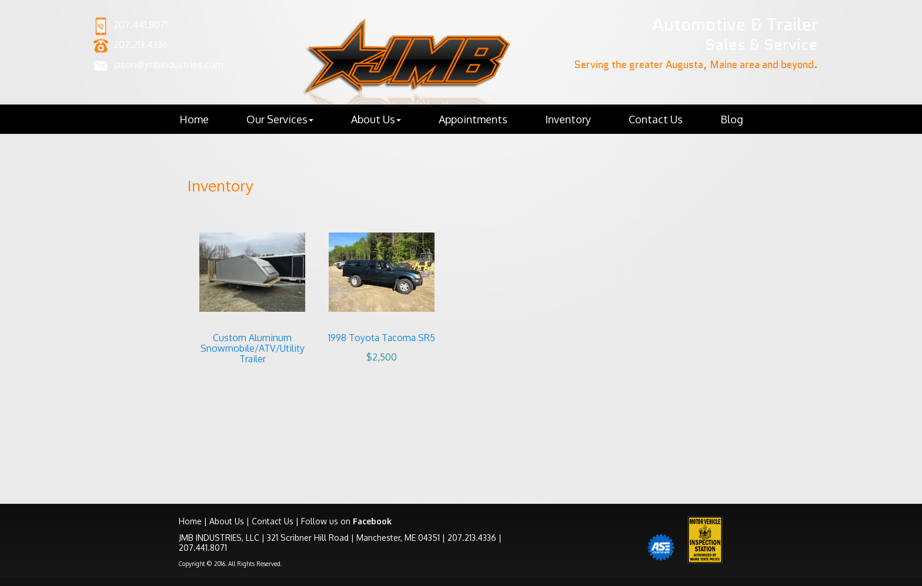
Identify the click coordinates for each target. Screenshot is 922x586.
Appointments (473, 119)
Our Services (279, 119)
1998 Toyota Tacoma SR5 (381, 337)
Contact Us (656, 119)
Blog (731, 119)
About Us (376, 119)
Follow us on (346, 521)
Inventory (568, 119)
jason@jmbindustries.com (168, 64)
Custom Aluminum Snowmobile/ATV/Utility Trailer (253, 348)
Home (194, 119)
